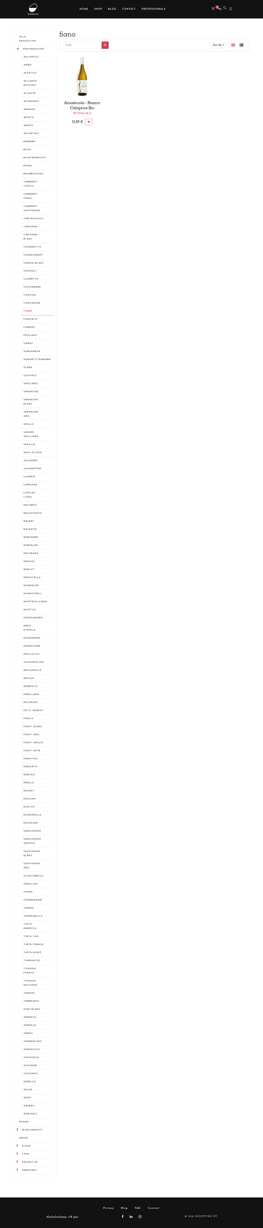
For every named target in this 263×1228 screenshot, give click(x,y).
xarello (30, 1082)
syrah (28, 892)
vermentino (33, 1041)
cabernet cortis (31, 184)
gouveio (30, 375)
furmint (30, 327)
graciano (31, 384)
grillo (29, 424)
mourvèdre (32, 638)
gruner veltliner (31, 434)
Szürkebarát (33, 900)
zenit (28, 1098)
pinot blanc (33, 726)
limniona (30, 485)
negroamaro (33, 618)
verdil (28, 1033)
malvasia (30, 529)
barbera (29, 141)
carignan (31, 227)
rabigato (30, 767)
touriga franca (30, 971)
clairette (31, 279)
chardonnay (33, 255)
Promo (24, 1122)
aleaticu (30, 73)
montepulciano (35, 602)
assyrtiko (31, 133)
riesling (30, 799)
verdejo (30, 1025)
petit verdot (34, 710)
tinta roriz (32, 952)
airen (28, 65)
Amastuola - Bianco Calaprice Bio (82, 105)
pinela (28, 718)
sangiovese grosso (32, 841)
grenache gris (31, 414)
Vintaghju (31, 1057)
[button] (218, 45)
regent (29, 791)
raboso (29, 775)
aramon (29, 109)
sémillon (31, 884)
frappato (31, 319)
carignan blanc (31, 237)
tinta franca (34, 944)
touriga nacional (31, 983)
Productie (30, 1162)
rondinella (32, 815)
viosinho (31, 1074)
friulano (30, 335)
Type (25, 1154)
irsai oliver (33, 452)
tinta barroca (30, 926)
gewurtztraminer (35, 359)
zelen (28, 1090)
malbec (29, 521)
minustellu (32, 577)
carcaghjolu (34, 219)
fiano (28, 311)
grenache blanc (31, 402)
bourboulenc (34, 174)
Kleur (26, 1146)
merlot (29, 569)
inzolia (29, 444)
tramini (29, 993)
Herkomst (29, 1170)
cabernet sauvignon (32, 208)
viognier (30, 1065)
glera (28, 367)
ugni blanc (32, 1009)
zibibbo (29, 1106)
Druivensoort (34, 49)
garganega (32, 351)
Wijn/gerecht (32, 1130)
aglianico (31, 57)
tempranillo (33, 916)
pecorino (31, 702)
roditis (29, 807)
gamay (28, 343)
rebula (29, 783)
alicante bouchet (30, 83)
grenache (31, 392)
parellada (31, 694)
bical (27, 150)
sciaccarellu (34, 876)
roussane (31, 823)
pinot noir (32, 751)
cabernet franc (31, 196)
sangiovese (32, 831)
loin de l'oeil (29, 495)
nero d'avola (30, 628)
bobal (28, 166)
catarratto (32, 247)
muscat (29, 678)
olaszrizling (34, 662)
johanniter (32, 469)
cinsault (30, 271)
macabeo (30, 505)
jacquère (31, 461)
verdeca (30, 1017)
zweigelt (31, 1114)
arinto (29, 117)
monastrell (33, 594)
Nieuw (23, 1138)
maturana (31, 553)
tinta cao (31, 936)
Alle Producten (27, 39)
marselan (31, 545)
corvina (30, 295)
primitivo (31, 759)
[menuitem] (84, 9)
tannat (29, 908)
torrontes (32, 960)
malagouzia (33, 513)
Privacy (108, 1208)
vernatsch (32, 1049)
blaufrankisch (35, 158)
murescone (32, 646)
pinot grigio (33, 743)
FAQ (137, 1208)
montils (30, 610)
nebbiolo (31, 686)
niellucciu (32, 654)
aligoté (30, 93)
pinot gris (32, 735)
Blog (124, 1208)
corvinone (32, 303)
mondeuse (31, 585)
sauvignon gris (32, 866)
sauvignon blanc (32, 853)
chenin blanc (34, 263)
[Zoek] (105, 45)
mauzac (29, 561)
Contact (154, 1208)
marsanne (31, 537)
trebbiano (31, 1001)
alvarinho (31, 101)
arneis (28, 125)
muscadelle (32, 670)
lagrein (29, 477)
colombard (32, 287)
